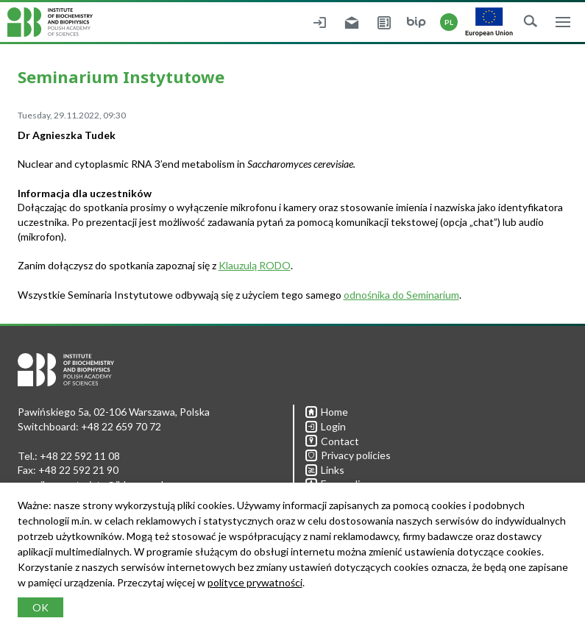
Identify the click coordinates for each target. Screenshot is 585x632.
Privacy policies (348, 455)
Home (326, 411)
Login (325, 426)
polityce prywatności (255, 582)
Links (324, 470)
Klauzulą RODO (255, 265)
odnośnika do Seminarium (401, 294)
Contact (332, 441)
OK (40, 607)
